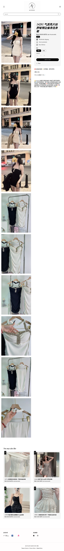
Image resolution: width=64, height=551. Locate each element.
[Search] (59, 14)
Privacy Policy (33, 548)
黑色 (39, 50)
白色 (44, 50)
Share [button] (38, 63)
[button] (3, 6)
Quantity (38, 53)
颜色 (37, 48)
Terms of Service (25, 548)
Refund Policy (39, 548)
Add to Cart (48, 59)
